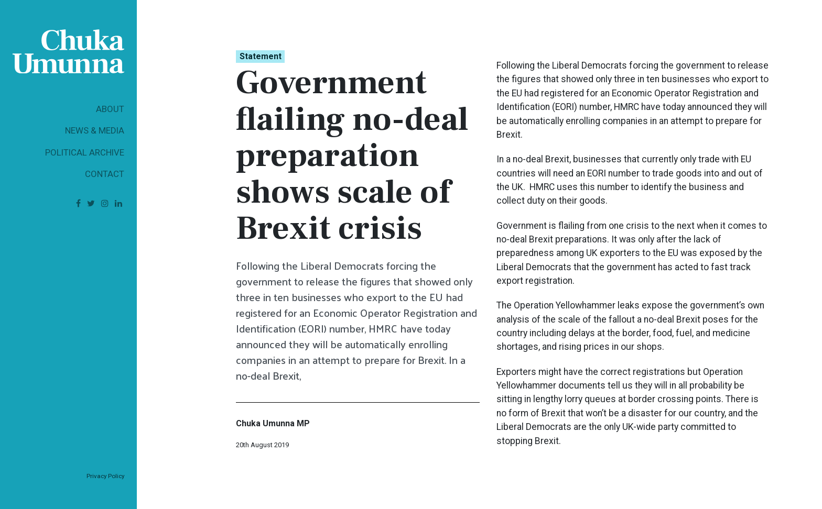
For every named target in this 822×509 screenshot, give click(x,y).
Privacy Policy (105, 476)
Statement (261, 56)
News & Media (94, 130)
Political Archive (84, 152)
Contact (104, 174)
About (110, 109)
